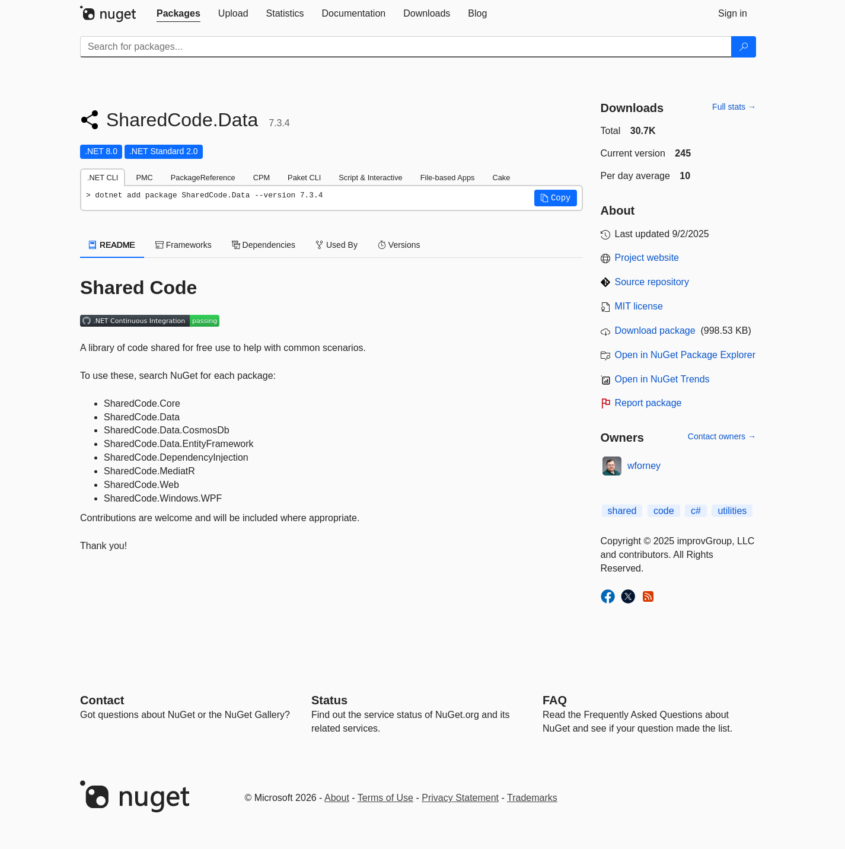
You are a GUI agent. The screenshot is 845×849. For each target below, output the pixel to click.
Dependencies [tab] (263, 245)
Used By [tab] (336, 245)
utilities (732, 511)
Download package (655, 330)
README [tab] (112, 245)
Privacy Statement (460, 798)
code (663, 511)
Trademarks (532, 798)
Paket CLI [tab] (304, 177)
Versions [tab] (399, 245)
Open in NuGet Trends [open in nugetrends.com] (662, 379)
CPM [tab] (261, 177)
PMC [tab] (144, 177)
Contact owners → (722, 436)
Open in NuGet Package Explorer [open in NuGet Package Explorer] (685, 355)
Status (329, 700)
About (336, 798)
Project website (647, 258)
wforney (644, 466)
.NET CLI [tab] (102, 177)
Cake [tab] (501, 177)
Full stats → (734, 106)
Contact (102, 700)
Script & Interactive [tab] (370, 177)
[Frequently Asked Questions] (555, 700)
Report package (648, 403)
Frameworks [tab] (183, 245)
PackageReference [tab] (203, 177)
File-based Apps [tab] (447, 177)
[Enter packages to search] (406, 47)
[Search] (743, 47)
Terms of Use (385, 798)
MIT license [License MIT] (639, 306)
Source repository (652, 282)
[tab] (178, 14)
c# (696, 511)
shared (622, 511)
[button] (555, 198)
